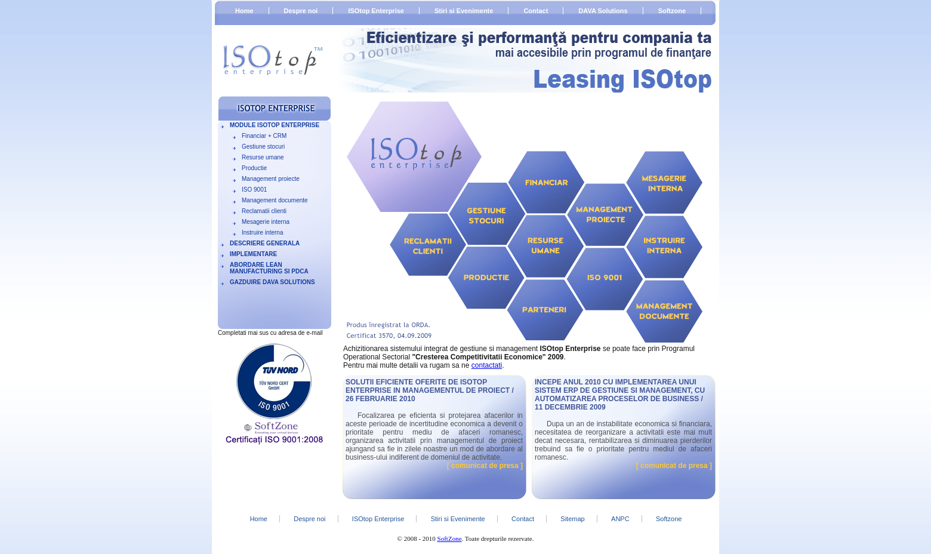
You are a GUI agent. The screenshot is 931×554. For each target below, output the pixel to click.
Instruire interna (262, 232)
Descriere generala (265, 243)
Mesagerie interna (265, 221)
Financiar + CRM (264, 136)
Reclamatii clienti (264, 211)
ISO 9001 (254, 189)
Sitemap (572, 518)
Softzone (672, 10)
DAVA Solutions (602, 10)
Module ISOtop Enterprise (274, 125)
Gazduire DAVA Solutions (272, 282)
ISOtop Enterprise (376, 10)
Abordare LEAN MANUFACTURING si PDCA (269, 268)
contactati (486, 365)
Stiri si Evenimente (463, 10)
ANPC (620, 518)
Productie (254, 168)
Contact (535, 10)
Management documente (275, 200)
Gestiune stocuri (263, 146)
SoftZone (449, 538)
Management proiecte (271, 179)
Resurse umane (263, 157)
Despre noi (301, 10)
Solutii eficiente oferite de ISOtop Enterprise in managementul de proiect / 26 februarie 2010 (430, 390)
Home (244, 10)
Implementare (253, 254)
